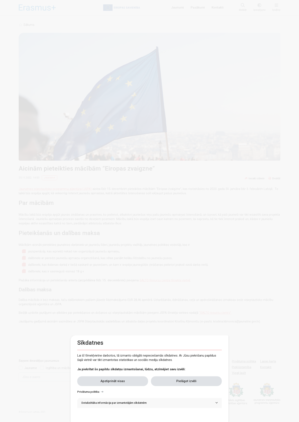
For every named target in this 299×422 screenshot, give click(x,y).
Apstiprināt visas (112, 381)
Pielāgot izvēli (186, 381)
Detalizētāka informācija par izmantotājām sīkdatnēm (114, 402)
